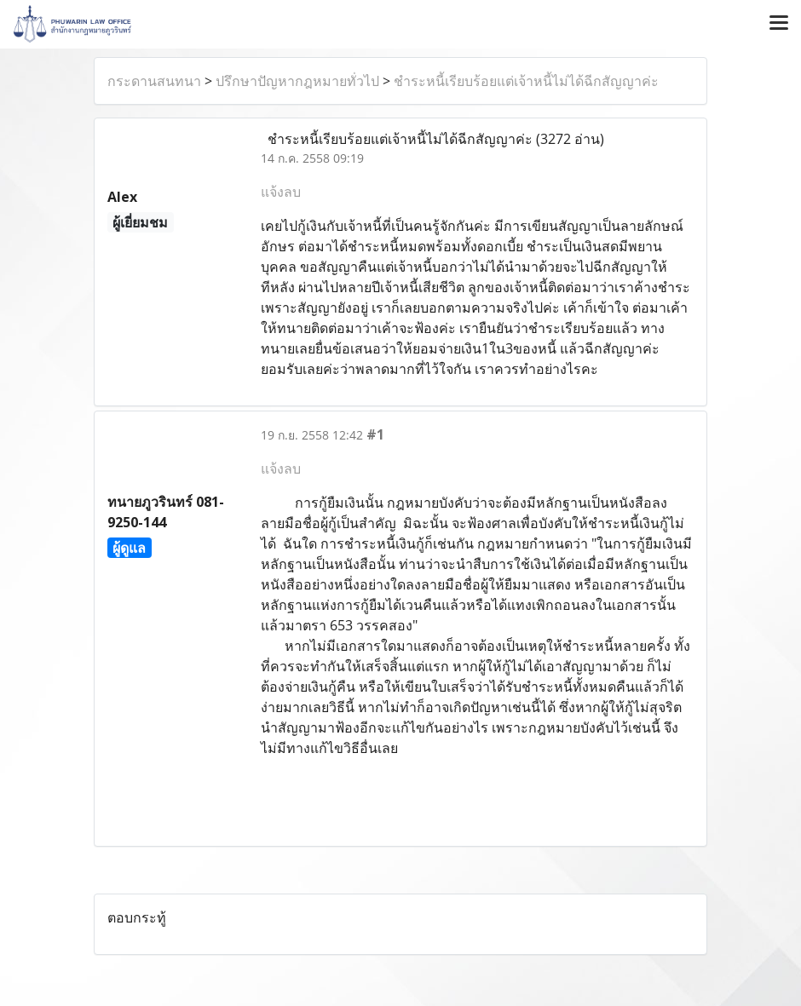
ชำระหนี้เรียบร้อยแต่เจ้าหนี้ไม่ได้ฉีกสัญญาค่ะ (526, 81)
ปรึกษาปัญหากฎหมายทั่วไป (297, 81)
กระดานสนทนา (154, 81)
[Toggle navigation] (779, 24)
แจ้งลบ (281, 191)
